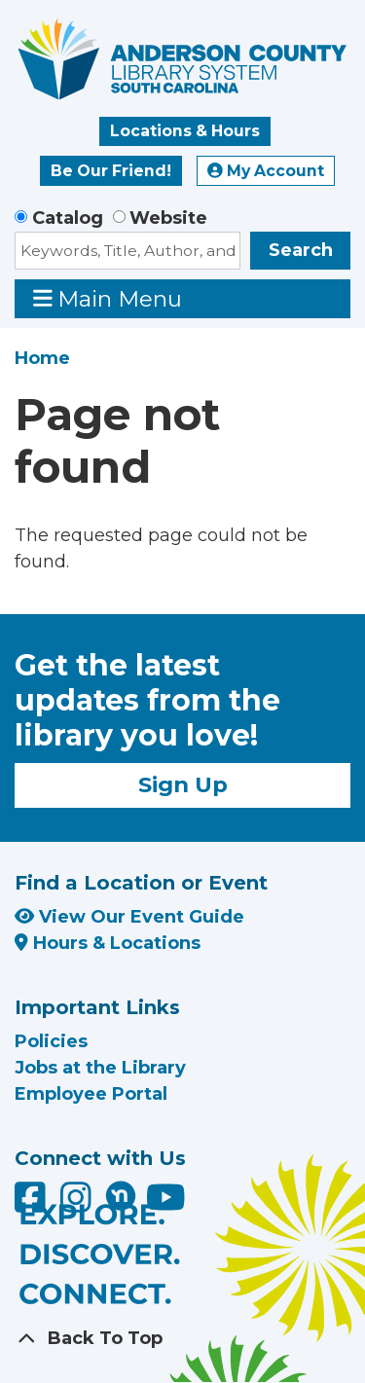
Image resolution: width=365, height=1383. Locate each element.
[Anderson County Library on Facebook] (33, 1204)
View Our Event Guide (129, 917)
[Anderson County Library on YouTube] (166, 1204)
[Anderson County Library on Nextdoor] (120, 1195)
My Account (265, 171)
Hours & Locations (108, 943)
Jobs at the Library (100, 1067)
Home (42, 358)
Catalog (67, 218)
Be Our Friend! (111, 171)
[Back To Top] (182, 1339)
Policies (51, 1041)
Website (168, 218)
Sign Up (183, 784)
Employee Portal (91, 1094)
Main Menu (108, 298)
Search (301, 250)
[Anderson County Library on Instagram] (78, 1204)
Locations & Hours (185, 131)
